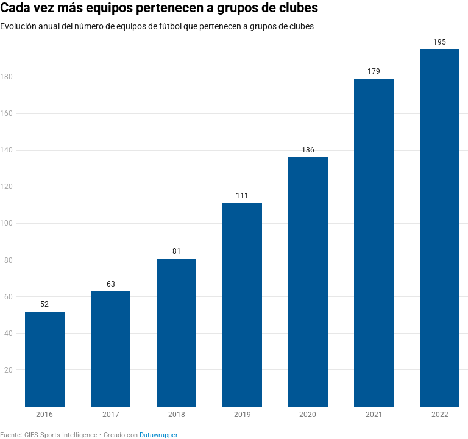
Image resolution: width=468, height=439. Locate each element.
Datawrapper (159, 435)
